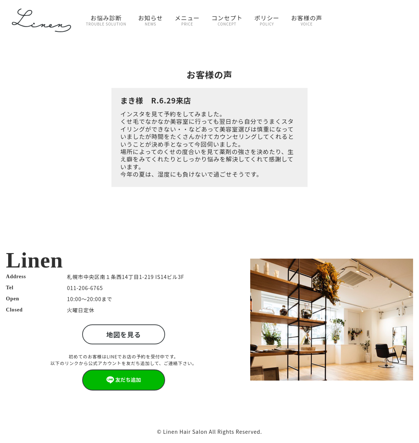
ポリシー (266, 20)
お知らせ (150, 20)
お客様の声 (306, 20)
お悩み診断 (106, 20)
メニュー (187, 20)
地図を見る (123, 334)
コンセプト (226, 20)
